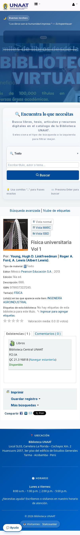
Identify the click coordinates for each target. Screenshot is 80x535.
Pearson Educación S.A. (36, 271)
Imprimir (17, 392)
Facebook (21, 413)
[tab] (18, 333)
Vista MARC (43, 227)
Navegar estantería (42, 359)
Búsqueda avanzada (25, 211)
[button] (37, 4)
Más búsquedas (25, 405)
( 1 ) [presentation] (18, 333)
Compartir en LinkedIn (26, 413)
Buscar (43, 175)
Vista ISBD (42, 233)
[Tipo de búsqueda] (43, 153)
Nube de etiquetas (56, 211)
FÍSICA (18, 292)
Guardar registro (25, 399)
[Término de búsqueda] (43, 165)
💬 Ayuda (12, 528)
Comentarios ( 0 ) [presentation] (48, 333)
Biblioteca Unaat (4, 4)
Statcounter (49, 524)
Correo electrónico (30, 413)
